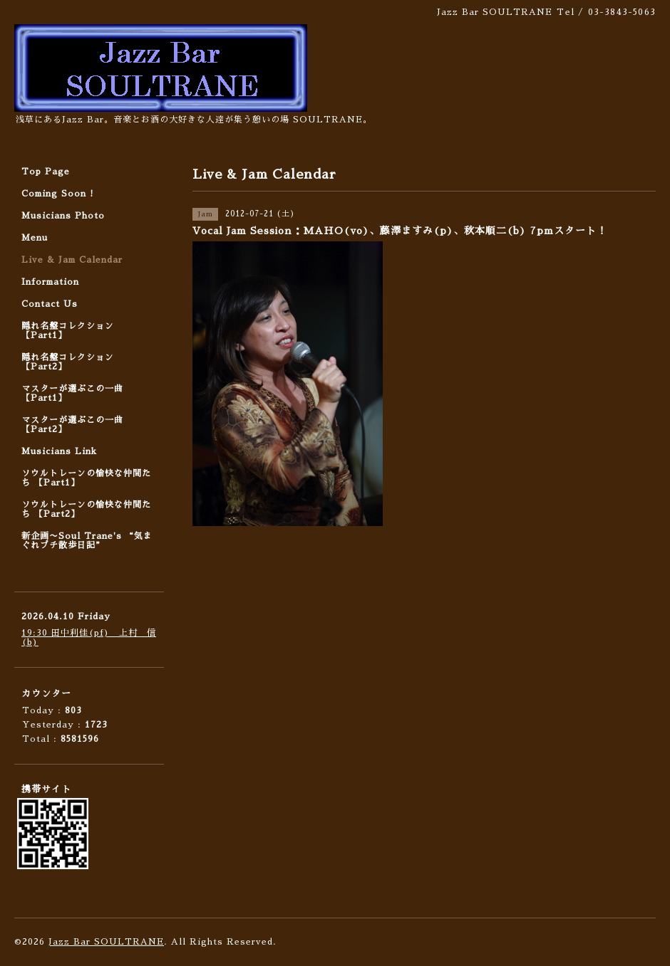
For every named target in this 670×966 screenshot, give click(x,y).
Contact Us (49, 304)
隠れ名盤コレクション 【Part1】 (67, 331)
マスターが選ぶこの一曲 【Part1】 (72, 393)
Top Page (45, 171)
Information (50, 282)
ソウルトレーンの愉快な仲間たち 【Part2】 (86, 509)
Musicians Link (59, 451)
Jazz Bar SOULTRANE (106, 942)
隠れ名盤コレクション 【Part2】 (67, 362)
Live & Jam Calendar (72, 260)
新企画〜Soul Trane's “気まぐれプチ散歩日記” (87, 541)
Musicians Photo (63, 215)
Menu (34, 237)
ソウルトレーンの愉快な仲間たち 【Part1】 (86, 478)
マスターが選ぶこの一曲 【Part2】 (72, 425)
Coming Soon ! (57, 193)
